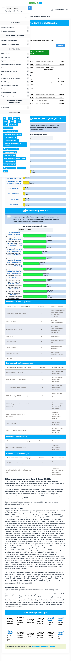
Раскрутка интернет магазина (14, 159)
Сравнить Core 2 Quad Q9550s (36, 52)
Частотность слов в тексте (15, 75)
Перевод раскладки (15, 96)
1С (4, 118)
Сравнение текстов (15, 61)
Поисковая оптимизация (12, 134)
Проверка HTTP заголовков (15, 78)
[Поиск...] (16, 8)
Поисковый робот (10, 138)
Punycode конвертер (15, 89)
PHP (12, 122)
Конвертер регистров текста (15, 64)
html (5, 122)
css (10, 118)
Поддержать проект (15, 31)
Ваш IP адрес (15, 57)
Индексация (8, 128)
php (18, 122)
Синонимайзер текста (15, 71)
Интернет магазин (10, 131)
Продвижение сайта (11, 149)
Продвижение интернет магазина (12, 145)
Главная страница (15, 28)
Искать (60, 45)
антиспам (21, 168)
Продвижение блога (11, 141)
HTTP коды (15, 108)
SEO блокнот (15, 54)
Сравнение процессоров (15, 44)
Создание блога (9, 165)
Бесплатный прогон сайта (15, 86)
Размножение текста (15, 68)
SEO (5, 125)
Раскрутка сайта (9, 162)
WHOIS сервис (15, 82)
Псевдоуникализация (15, 93)
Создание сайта (9, 168)
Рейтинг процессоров (15, 41)
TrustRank (13, 125)
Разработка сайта (10, 152)
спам (5, 171)
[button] (57, 10)
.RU (35, 3)
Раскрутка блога (9, 155)
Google (16, 118)
